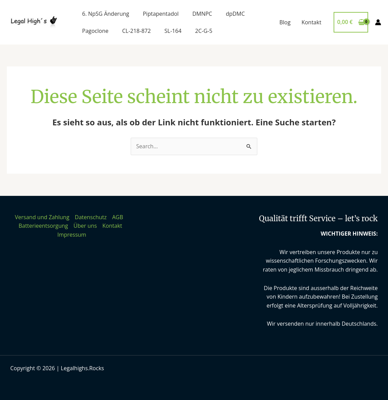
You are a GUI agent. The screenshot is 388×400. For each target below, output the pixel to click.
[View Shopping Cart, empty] (351, 22)
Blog (284, 22)
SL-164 (173, 31)
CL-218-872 (136, 31)
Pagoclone (95, 31)
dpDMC (235, 13)
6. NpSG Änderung (105, 13)
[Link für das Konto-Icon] (378, 22)
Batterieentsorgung (43, 225)
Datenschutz (91, 217)
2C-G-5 (203, 31)
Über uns (85, 225)
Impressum (71, 234)
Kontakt (311, 22)
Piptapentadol (161, 13)
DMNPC (202, 13)
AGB (117, 217)
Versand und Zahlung (42, 217)
